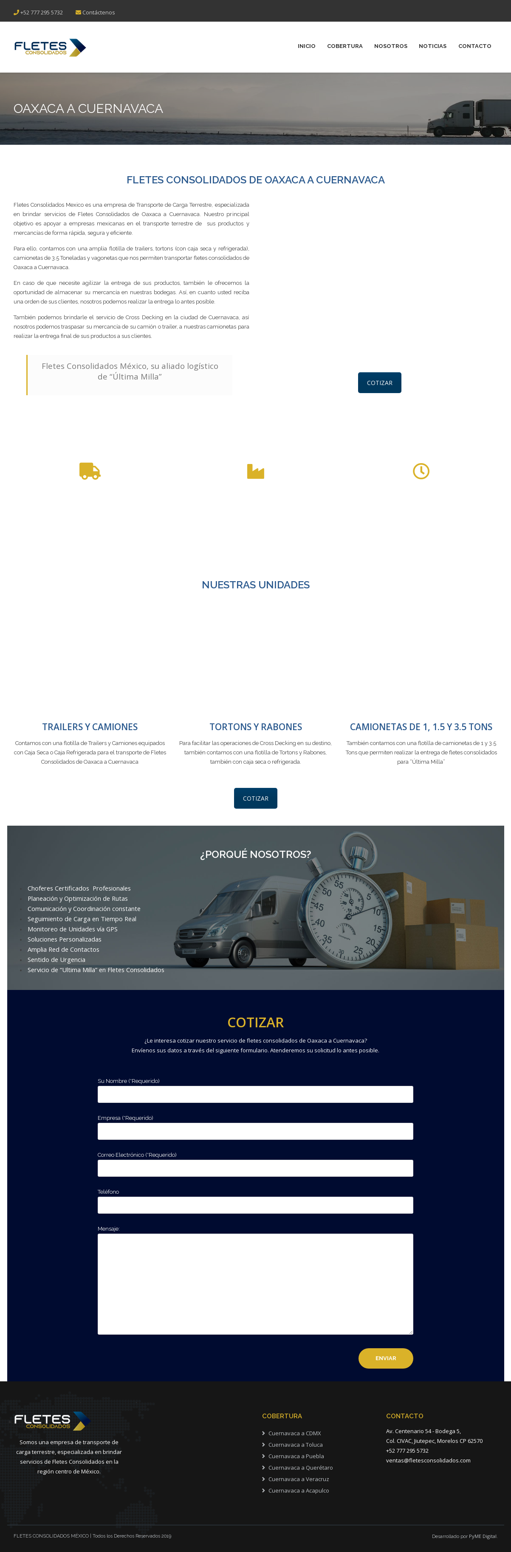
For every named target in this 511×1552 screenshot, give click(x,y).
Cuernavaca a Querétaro (300, 1467)
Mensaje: (255, 1281)
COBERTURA (341, 46)
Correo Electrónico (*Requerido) (255, 1162)
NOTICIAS (432, 46)
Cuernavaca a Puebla (296, 1456)
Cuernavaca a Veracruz (298, 1479)
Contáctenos (98, 12)
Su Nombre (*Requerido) (255, 1088)
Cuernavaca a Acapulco (298, 1490)
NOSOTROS (388, 46)
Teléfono (255, 1199)
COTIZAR (379, 383)
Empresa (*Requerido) (255, 1125)
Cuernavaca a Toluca (295, 1444)
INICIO (302, 46)
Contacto (474, 46)
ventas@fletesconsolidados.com (428, 1460)
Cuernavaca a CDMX (294, 1433)
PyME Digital (483, 1536)
